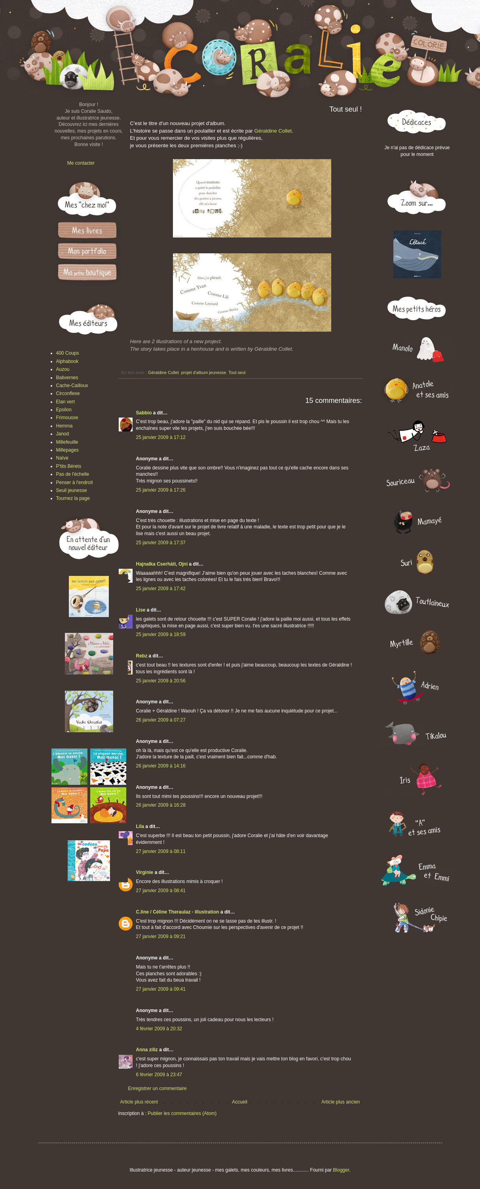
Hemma (64, 426)
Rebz (142, 656)
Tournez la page (73, 498)
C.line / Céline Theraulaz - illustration (178, 912)
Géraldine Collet (273, 131)
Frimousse (67, 417)
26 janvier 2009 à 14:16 (161, 766)
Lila (140, 826)
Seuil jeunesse (71, 490)
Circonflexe (68, 393)
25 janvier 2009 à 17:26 (161, 490)
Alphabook (67, 361)
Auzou (63, 369)
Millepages (67, 450)
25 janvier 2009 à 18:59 (161, 634)
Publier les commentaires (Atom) (182, 1113)
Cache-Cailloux (72, 385)
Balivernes (67, 377)
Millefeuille (67, 442)
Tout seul (236, 372)
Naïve (62, 458)
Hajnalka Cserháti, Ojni (162, 564)
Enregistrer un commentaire (157, 1088)
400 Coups (67, 353)
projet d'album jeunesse (203, 372)
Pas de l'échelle (72, 474)
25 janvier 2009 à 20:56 (161, 681)
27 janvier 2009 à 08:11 (161, 851)
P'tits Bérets (69, 466)
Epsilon (64, 409)
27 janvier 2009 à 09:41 (161, 989)
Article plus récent (139, 1102)
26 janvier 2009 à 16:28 (161, 805)
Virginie (145, 872)
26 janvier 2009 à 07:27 (161, 720)
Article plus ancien (340, 1102)
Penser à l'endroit (74, 482)
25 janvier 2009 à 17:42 (161, 588)
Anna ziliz (147, 1049)
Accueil (239, 1102)
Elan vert (65, 402)
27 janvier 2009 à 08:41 (161, 890)
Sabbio (144, 413)
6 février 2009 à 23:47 (159, 1074)
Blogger (341, 1170)
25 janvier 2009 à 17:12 (161, 437)
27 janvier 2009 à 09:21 (161, 936)
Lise (141, 610)
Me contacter (81, 163)
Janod (62, 434)
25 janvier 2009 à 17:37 (161, 542)
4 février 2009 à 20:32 (159, 1028)
